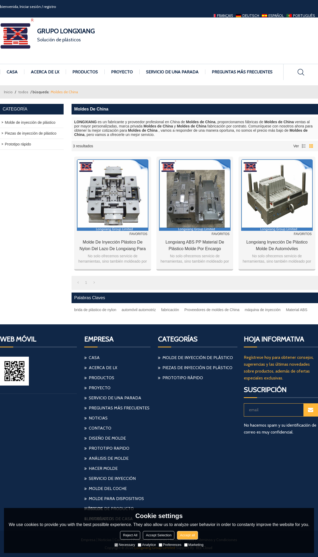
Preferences (170, 545)
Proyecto (122, 71)
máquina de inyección (262, 310)
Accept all (187, 535)
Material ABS (296, 310)
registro (50, 6)
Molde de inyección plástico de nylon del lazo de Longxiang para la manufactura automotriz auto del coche (113, 246)
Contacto (100, 428)
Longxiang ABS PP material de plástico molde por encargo (194, 245)
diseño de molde (107, 438)
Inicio (8, 92)
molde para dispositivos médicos (114, 500)
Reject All (130, 535)
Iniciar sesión (30, 6)
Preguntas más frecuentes (242, 71)
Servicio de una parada (172, 71)
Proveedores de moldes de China (212, 310)
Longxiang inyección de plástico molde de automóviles (276, 245)
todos (23, 92)
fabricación (170, 310)
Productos (85, 71)
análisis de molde (109, 458)
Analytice (147, 545)
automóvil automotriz (139, 310)
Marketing (194, 545)
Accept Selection (158, 535)
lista (303, 146)
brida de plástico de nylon (95, 310)
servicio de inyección (112, 478)
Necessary (124, 545)
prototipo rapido (109, 448)
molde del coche (108, 488)
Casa (12, 71)
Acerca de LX (45, 71)
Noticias (98, 418)
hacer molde (103, 468)
